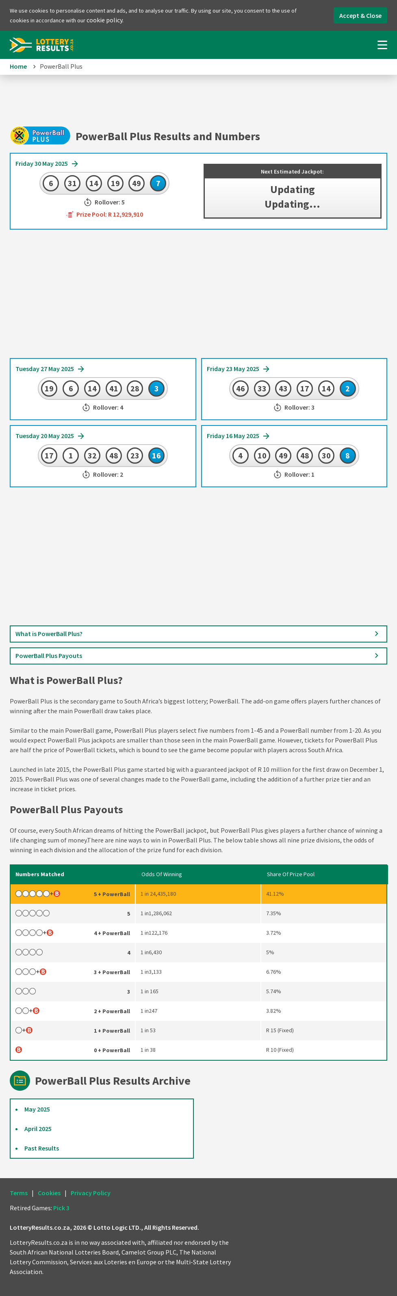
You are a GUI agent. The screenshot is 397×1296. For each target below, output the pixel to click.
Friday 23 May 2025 (238, 369)
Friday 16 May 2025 (238, 436)
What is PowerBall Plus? (198, 634)
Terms (19, 1193)
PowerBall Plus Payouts (198, 656)
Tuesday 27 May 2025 (50, 369)
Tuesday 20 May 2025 (50, 436)
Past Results (41, 1148)
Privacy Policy (91, 1193)
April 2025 (38, 1129)
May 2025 (37, 1109)
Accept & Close (360, 15)
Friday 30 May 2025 (47, 164)
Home (18, 66)
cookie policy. (105, 20)
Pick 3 (61, 1208)
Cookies (49, 1193)
